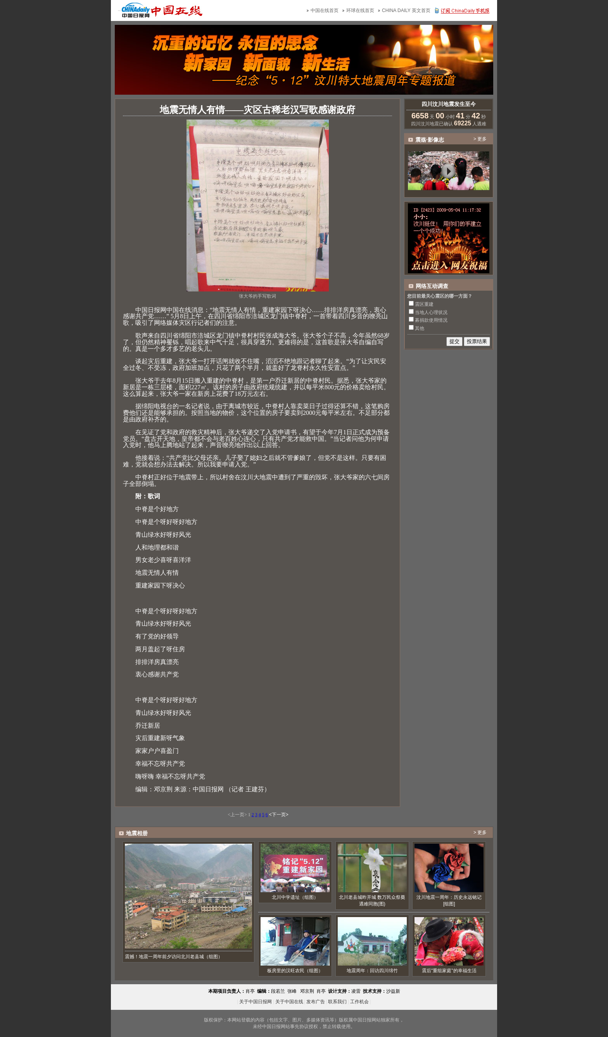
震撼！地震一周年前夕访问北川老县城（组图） (174, 956)
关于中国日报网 (255, 1001)
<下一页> (278, 814)
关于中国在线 (289, 1001)
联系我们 (337, 1001)
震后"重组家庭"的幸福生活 (449, 970)
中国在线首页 (325, 10)
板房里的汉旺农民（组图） (295, 970)
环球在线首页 (360, 10)
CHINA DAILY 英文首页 (406, 10)
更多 (482, 139)
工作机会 (359, 1001)
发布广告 (315, 1001)
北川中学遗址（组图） (295, 897)
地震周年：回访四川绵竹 (372, 970)
